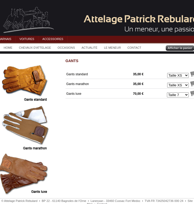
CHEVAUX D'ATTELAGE (35, 47)
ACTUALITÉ (89, 47)
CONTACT (134, 47)
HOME (8, 47)
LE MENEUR (112, 47)
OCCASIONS (66, 47)
